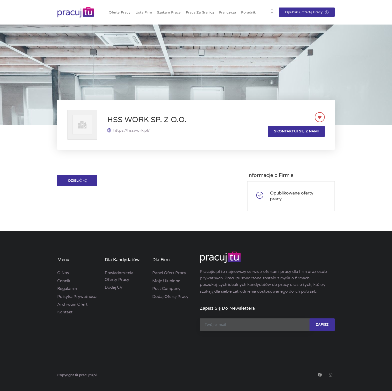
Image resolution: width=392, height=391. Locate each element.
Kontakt (64, 312)
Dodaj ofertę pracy (170, 296)
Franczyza (227, 12)
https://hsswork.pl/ (131, 130)
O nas (63, 272)
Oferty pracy (119, 12)
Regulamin (67, 288)
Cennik (63, 280)
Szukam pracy (169, 12)
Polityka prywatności (76, 296)
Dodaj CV (113, 287)
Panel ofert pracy (169, 272)
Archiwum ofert (72, 304)
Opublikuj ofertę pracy (306, 12)
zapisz (322, 324)
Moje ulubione (166, 280)
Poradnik (248, 12)
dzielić (77, 180)
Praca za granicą (200, 12)
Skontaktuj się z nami (296, 131)
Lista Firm (144, 12)
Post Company (166, 288)
